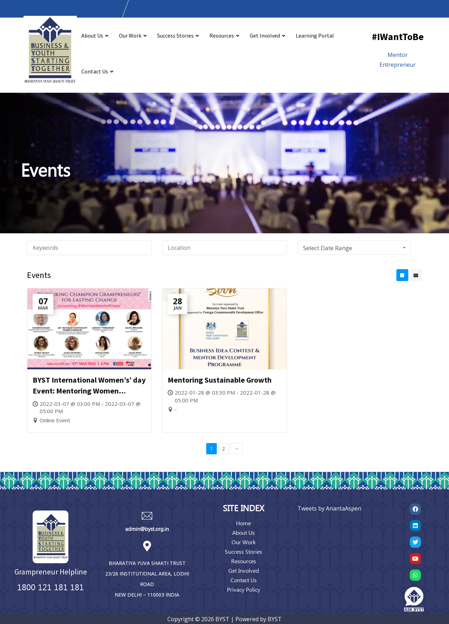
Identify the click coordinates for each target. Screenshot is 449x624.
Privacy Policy (243, 589)
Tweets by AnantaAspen (329, 508)
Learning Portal (315, 35)
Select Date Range (355, 248)
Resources (221, 35)
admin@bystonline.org (170, 8)
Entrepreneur (398, 65)
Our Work (130, 35)
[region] (224, 163)
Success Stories (175, 35)
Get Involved (265, 35)
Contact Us (94, 71)
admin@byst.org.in (147, 528)
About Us (92, 35)
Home (243, 523)
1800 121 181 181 (50, 586)
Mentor (398, 55)
